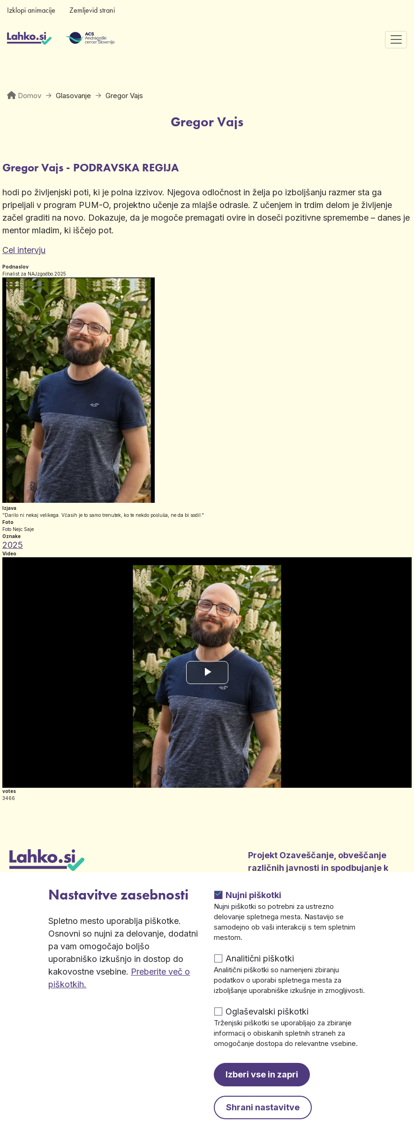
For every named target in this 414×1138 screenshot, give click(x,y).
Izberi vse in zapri (262, 1074)
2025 (12, 545)
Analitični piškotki (260, 958)
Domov (29, 95)
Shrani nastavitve (263, 1107)
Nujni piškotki (253, 895)
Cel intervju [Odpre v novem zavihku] (23, 250)
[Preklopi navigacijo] (396, 39)
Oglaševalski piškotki (267, 1011)
